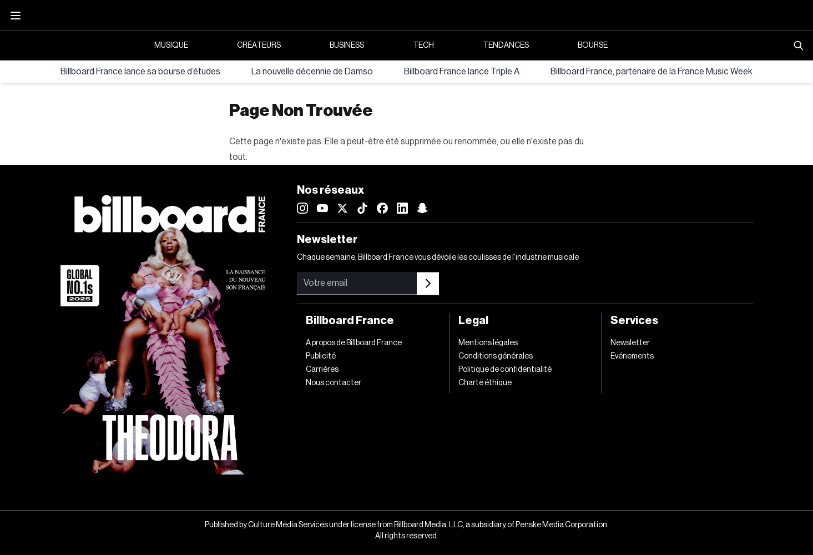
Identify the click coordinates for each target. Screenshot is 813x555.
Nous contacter (333, 383)
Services (634, 320)
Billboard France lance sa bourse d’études (140, 71)
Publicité (321, 356)
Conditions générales (495, 356)
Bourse (593, 45)
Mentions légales (488, 343)
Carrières (322, 370)
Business (347, 45)
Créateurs (259, 45)
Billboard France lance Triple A (461, 71)
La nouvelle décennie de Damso (312, 71)
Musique (171, 45)
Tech (423, 45)
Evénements (632, 356)
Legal (473, 320)
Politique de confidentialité (505, 370)
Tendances (506, 45)
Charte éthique (485, 383)
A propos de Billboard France (354, 343)
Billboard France (350, 320)
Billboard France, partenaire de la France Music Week (652, 71)
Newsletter (630, 343)
